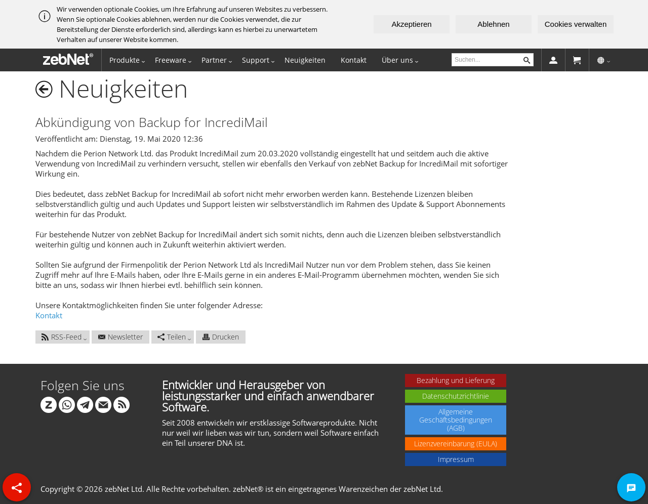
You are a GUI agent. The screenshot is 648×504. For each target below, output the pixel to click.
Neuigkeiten (305, 60)
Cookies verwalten (576, 24)
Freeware (170, 60)
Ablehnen (493, 24)
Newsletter (120, 337)
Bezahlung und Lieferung (456, 380)
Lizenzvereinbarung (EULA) (455, 443)
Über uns (397, 60)
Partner (214, 60)
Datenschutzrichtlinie (455, 396)
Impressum (456, 459)
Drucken (220, 337)
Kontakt (354, 60)
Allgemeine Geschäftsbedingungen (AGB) (455, 420)
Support (255, 60)
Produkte (124, 60)
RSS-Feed (62, 337)
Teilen (171, 337)
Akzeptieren (411, 24)
